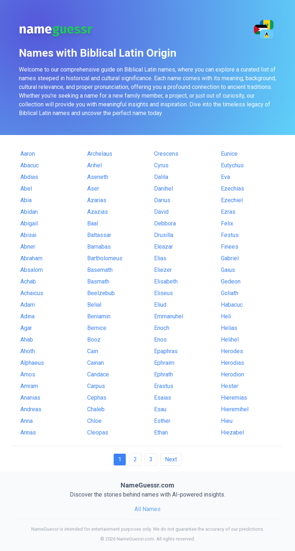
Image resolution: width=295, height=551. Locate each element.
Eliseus (163, 293)
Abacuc (29, 165)
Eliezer (163, 269)
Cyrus (161, 165)
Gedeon (231, 281)
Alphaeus (32, 362)
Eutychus (232, 165)
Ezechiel (232, 200)
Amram (29, 386)
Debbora (165, 223)
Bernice (96, 328)
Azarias (96, 200)
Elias (160, 258)
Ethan (161, 432)
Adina (27, 316)
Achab (28, 281)
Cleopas (97, 432)
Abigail (29, 223)
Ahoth (27, 351)
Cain (92, 351)
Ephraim (164, 362)
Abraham (31, 258)
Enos (160, 339)
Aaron (27, 153)
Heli (226, 316)
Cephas (96, 397)
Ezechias (232, 188)
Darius (162, 200)
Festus (230, 235)
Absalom (31, 269)
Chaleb (96, 409)
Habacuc (232, 304)
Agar (26, 328)
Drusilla (163, 235)
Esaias (162, 397)
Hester (229, 386)
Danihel (163, 188)
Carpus (96, 386)
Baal (92, 223)
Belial (94, 304)
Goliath (229, 293)
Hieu (227, 420)
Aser (93, 188)
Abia (26, 200)
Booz (94, 339)
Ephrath (163, 374)
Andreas (30, 409)
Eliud (160, 304)
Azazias (97, 211)
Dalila (161, 177)
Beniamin (98, 316)
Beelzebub (101, 293)
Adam (27, 304)
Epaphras (166, 351)
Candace (98, 374)
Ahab (26, 339)
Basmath (98, 281)
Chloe (94, 420)
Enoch (161, 328)
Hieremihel (234, 409)
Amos (27, 374)
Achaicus (31, 293)
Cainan (95, 362)
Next (171, 459)
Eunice (229, 153)
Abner (27, 246)
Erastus (163, 386)
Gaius (228, 269)
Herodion (232, 374)
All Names (147, 509)
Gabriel (230, 258)
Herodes (232, 351)
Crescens (166, 153)
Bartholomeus (104, 258)
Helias (229, 328)
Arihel (94, 165)
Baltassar (99, 235)
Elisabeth (166, 281)
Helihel (230, 339)
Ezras (228, 211)
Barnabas (99, 246)
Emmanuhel (168, 316)
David (161, 211)
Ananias (30, 397)
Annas (28, 432)
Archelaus (99, 153)
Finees (229, 246)
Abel (26, 188)
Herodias (232, 362)
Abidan (29, 211)
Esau (160, 409)
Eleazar (163, 246)
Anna (26, 420)
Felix (227, 223)
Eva (225, 177)
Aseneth (97, 177)
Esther (162, 420)
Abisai (28, 235)
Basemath (100, 269)
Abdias (29, 177)
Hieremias (234, 397)
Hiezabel (232, 432)
